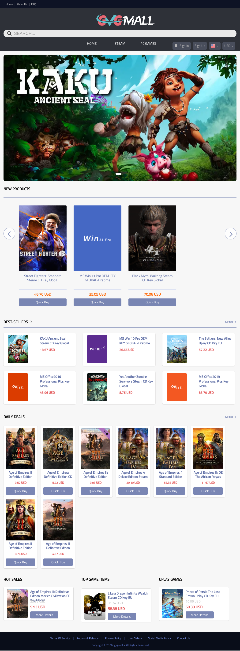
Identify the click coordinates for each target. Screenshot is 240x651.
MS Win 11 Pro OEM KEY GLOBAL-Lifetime (97, 278)
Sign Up (200, 46)
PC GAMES (148, 44)
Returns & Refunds (88, 638)
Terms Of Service (60, 638)
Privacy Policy (113, 638)
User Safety (135, 638)
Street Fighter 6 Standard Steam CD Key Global (42, 278)
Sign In (181, 46)
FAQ (33, 4)
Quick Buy (42, 302)
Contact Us (183, 638)
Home (10, 4)
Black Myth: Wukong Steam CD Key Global (152, 278)
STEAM (120, 44)
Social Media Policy (160, 638)
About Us (22, 4)
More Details (44, 615)
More (230, 322)
